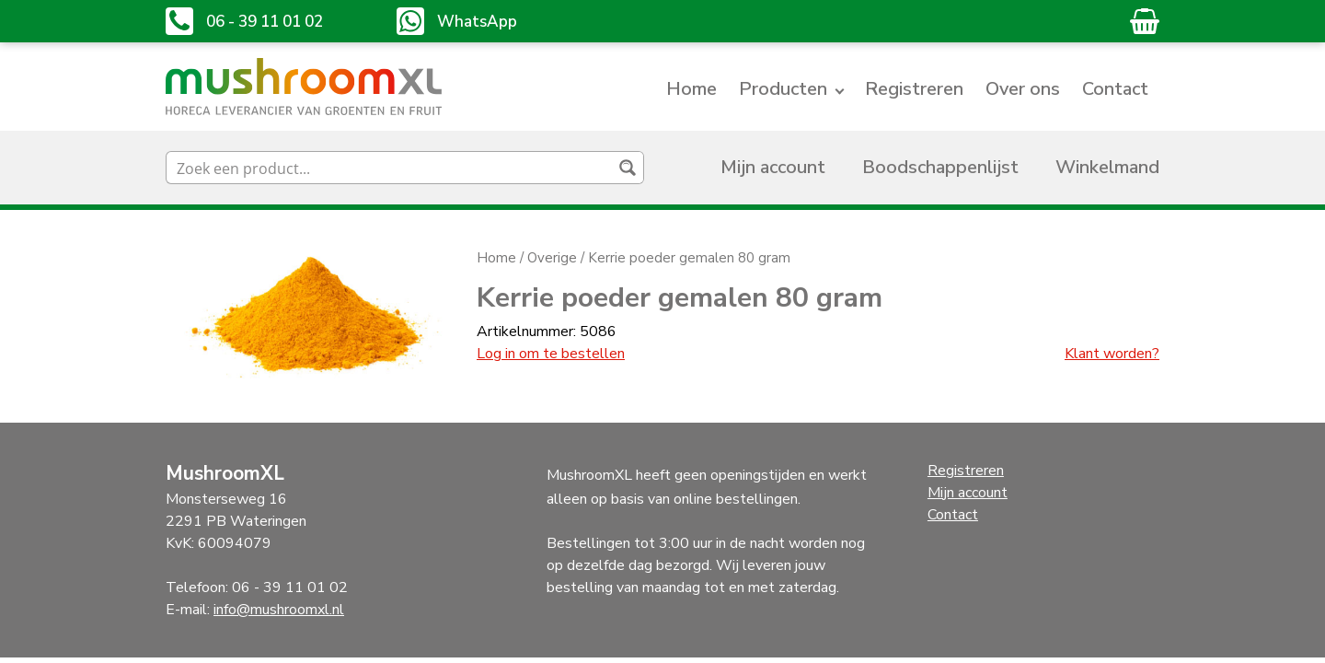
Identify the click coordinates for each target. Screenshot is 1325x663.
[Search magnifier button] (627, 167)
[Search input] (390, 167)
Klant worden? (1112, 353)
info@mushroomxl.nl (278, 609)
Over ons (1022, 88)
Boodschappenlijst (940, 167)
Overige (552, 258)
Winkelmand (1107, 167)
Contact (1115, 88)
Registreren (914, 88)
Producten (783, 88)
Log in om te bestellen (551, 353)
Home (691, 88)
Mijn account (772, 167)
